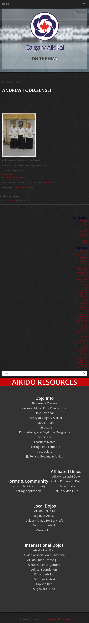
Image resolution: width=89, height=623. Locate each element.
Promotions (83, 233)
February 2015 (82, 351)
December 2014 (82, 356)
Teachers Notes (44, 442)
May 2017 (84, 325)
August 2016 (83, 334)
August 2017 (83, 323)
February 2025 (82, 264)
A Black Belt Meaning (14, 177)
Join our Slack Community (28, 486)
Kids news (84, 227)
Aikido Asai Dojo (44, 550)
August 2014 (83, 365)
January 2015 (83, 354)
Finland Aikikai (44, 574)
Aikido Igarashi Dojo (66, 476)
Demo (85, 222)
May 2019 (84, 301)
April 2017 (84, 327)
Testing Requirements (44, 447)
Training (84, 242)
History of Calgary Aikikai (44, 418)
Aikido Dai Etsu (44, 511)
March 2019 (83, 303)
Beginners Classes (44, 403)
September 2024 (82, 268)
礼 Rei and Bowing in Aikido (44, 456)
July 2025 (84, 259)
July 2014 (84, 367)
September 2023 (82, 272)
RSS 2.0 (47, 182)
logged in (10, 200)
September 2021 (82, 279)
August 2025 (83, 257)
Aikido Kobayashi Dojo (66, 481)
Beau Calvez (7, 174)
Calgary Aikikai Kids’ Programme (44, 408)
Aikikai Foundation (44, 569)
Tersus (65, 619)
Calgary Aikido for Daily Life (44, 520)
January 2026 (83, 253)
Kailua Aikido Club (66, 491)
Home (5, 3)
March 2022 (83, 275)
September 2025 (82, 255)
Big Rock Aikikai (44, 516)
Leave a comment (20, 187)
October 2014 (83, 360)
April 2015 (84, 347)
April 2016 (84, 338)
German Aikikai (44, 579)
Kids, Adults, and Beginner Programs (44, 432)
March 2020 (83, 288)
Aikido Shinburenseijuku (44, 560)
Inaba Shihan (44, 423)
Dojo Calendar (44, 413)
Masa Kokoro (45, 530)
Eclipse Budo (66, 486)
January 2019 (83, 305)
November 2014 (82, 358)
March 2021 (83, 281)
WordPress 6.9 (47, 619)
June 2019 (84, 299)
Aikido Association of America (44, 555)
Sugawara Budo (44, 589)
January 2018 (83, 314)
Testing (85, 240)
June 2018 (84, 310)
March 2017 (83, 329)
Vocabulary (44, 452)
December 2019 (82, 292)
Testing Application (27, 491)
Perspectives (83, 231)
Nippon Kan (44, 584)
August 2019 (83, 294)
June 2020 (84, 283)
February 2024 (82, 270)
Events (85, 225)
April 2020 (84, 286)
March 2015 (83, 349)
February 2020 (82, 290)
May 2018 (84, 312)
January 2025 (83, 266)
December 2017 (82, 316)
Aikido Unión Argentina (44, 565)
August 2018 (83, 307)
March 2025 (83, 261)
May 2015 (84, 345)
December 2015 (82, 343)
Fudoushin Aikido (44, 525)
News (85, 229)
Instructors (44, 427)
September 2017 (82, 321)
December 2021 (82, 277)
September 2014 (82, 362)
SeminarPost (83, 236)
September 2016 (82, 332)
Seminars (84, 238)
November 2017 (82, 318)
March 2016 (83, 340)
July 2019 (84, 297)
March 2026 (83, 250)
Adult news (83, 220)
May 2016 (84, 336)
